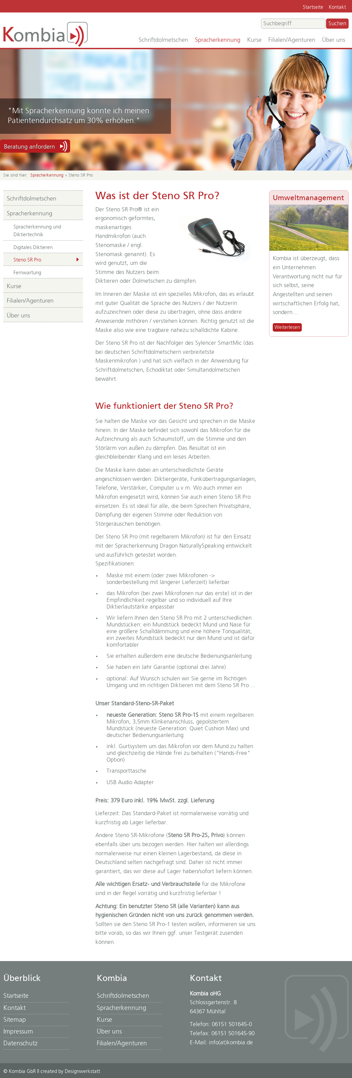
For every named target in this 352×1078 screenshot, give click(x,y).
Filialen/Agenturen (291, 40)
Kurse (254, 40)
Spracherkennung (217, 40)
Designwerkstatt (82, 1071)
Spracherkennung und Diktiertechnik (37, 230)
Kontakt (337, 7)
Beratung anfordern (29, 147)
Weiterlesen (287, 327)
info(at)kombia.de (231, 1042)
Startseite (313, 7)
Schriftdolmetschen (163, 40)
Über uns (333, 40)
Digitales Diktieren (33, 247)
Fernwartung (27, 272)
